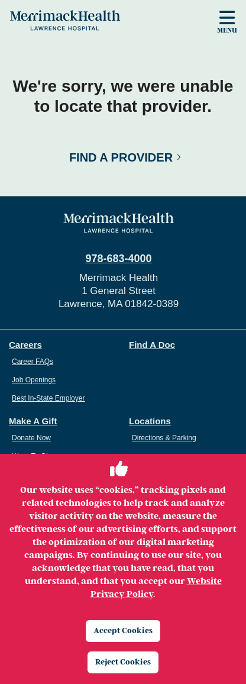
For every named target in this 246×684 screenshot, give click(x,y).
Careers (25, 345)
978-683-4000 (118, 258)
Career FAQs (32, 361)
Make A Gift (33, 421)
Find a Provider (121, 157)
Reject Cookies (123, 661)
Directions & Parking (164, 438)
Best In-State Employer (48, 398)
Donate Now (31, 438)
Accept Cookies (123, 630)
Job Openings (34, 380)
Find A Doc (152, 345)
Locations (150, 421)
